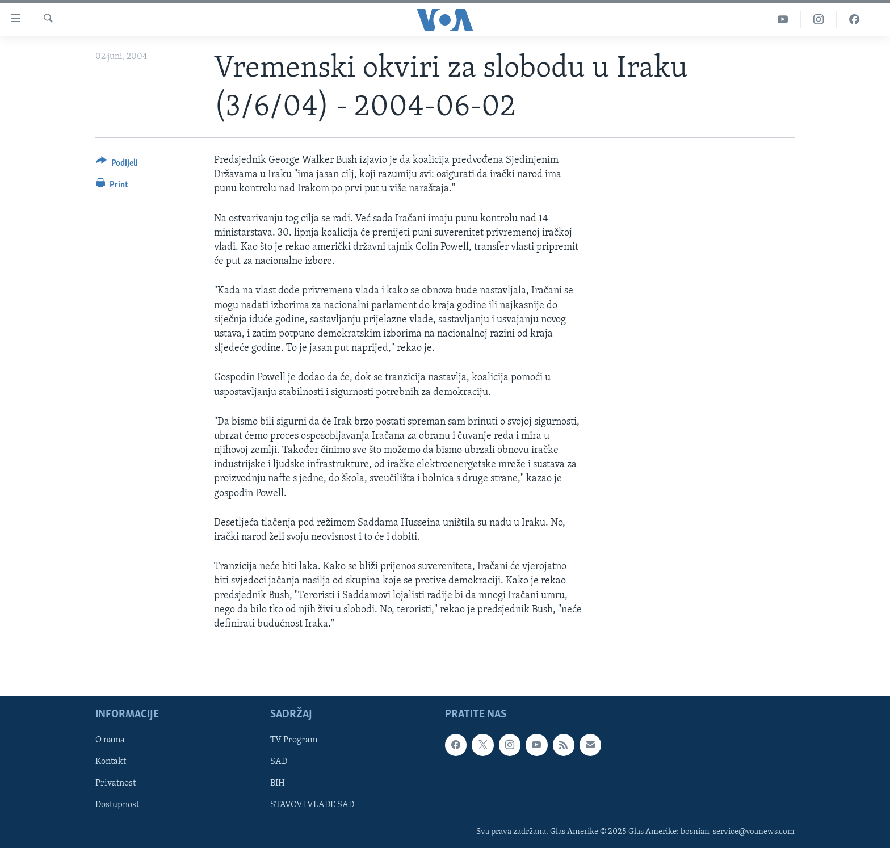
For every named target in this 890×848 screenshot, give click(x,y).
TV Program (293, 740)
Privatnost (115, 783)
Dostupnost (117, 805)
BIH (277, 783)
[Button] (117, 165)
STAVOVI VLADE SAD (312, 805)
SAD (278, 762)
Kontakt (110, 762)
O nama (110, 740)
